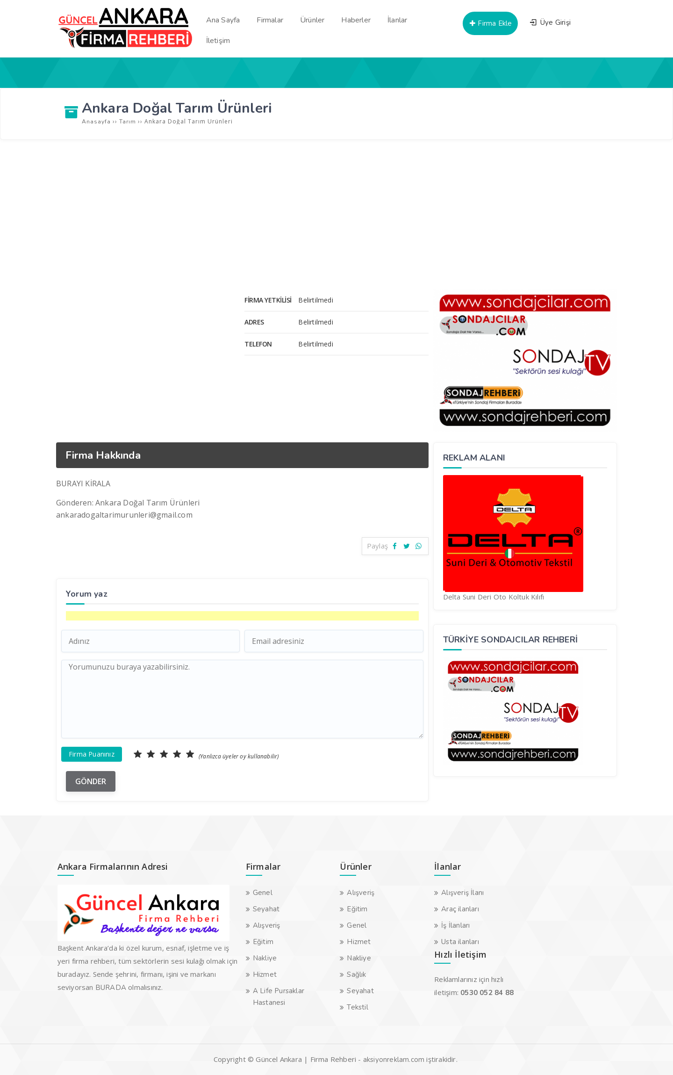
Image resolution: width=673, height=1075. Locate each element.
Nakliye (265, 958)
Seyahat (266, 909)
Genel (262, 892)
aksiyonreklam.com (393, 1059)
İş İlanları (455, 925)
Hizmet (265, 974)
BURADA (110, 987)
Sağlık (356, 974)
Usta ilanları (460, 941)
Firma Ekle (490, 23)
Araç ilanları (460, 909)
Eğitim (263, 941)
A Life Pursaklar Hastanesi (278, 996)
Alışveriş (266, 925)
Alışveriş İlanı (462, 892)
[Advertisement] (336, 214)
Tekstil (357, 1007)
